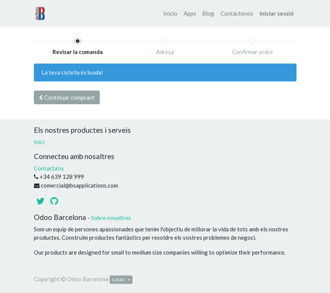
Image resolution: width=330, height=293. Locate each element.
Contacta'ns (49, 168)
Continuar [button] (67, 97)
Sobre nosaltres (111, 217)
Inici (39, 142)
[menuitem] (170, 13)
